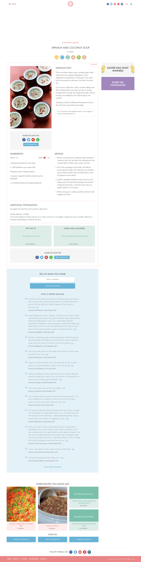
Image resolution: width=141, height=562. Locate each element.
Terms (9, 559)
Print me (94, 64)
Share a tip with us (84, 539)
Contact (43, 559)
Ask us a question (52, 539)
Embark (115, 559)
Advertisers (33, 559)
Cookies (24, 559)
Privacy (16, 559)
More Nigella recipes (70, 43)
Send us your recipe (21, 539)
